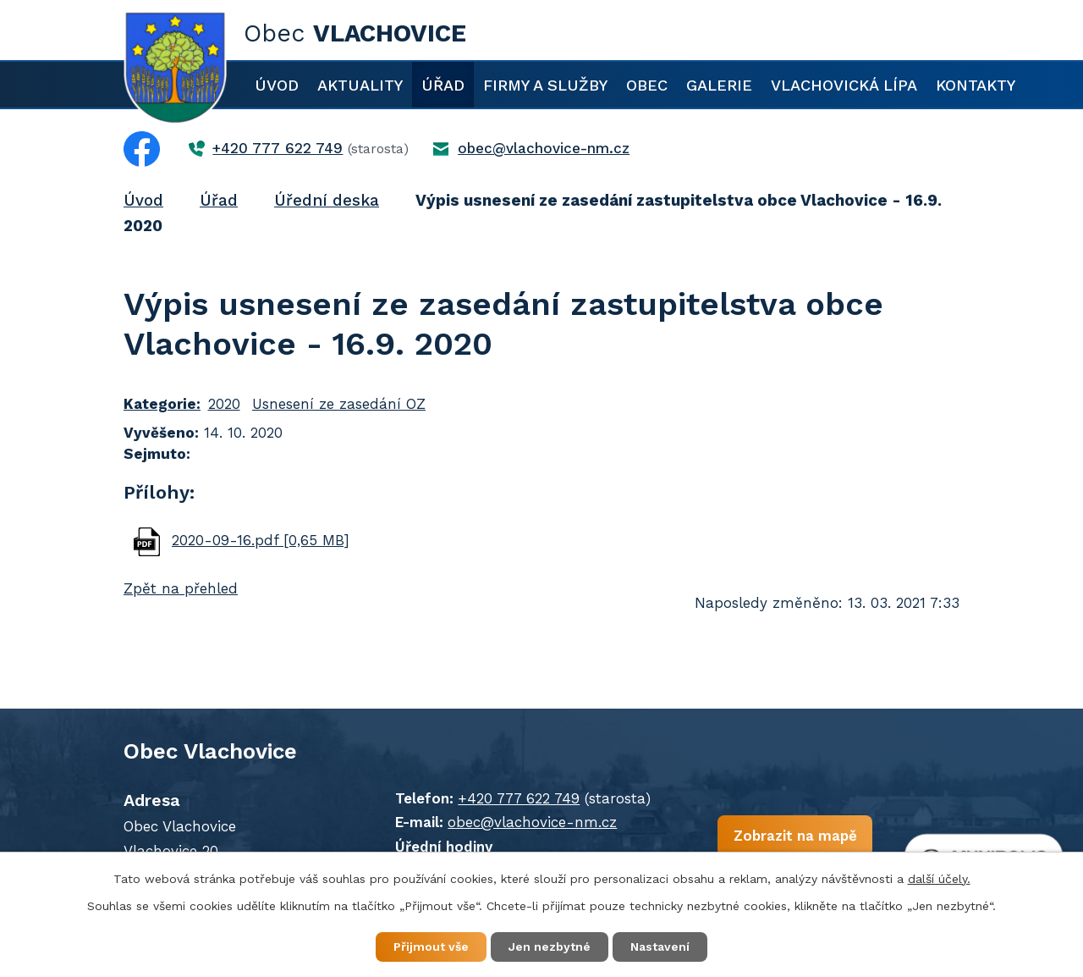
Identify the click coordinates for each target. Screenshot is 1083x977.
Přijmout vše (431, 946)
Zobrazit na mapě (794, 834)
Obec (647, 85)
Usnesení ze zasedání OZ (339, 403)
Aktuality (360, 85)
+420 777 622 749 (519, 798)
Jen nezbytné (550, 946)
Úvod (277, 85)
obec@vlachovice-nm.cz (532, 822)
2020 (224, 403)
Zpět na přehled (181, 588)
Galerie (719, 85)
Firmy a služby (545, 85)
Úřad (443, 85)
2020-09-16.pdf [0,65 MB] (260, 540)
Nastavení (660, 946)
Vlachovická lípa (844, 85)
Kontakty (975, 85)
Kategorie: (162, 403)
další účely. (939, 879)
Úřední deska (326, 200)
